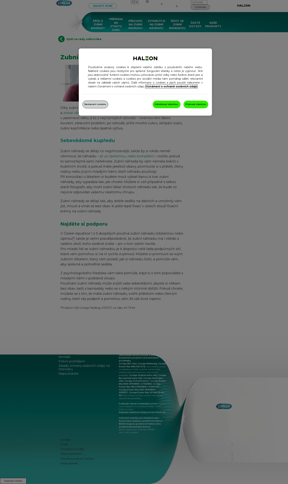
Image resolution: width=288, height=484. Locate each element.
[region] (145, 82)
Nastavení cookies (95, 104)
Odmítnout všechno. (167, 104)
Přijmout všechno (196, 104)
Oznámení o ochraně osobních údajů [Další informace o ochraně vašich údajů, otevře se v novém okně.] (171, 86)
